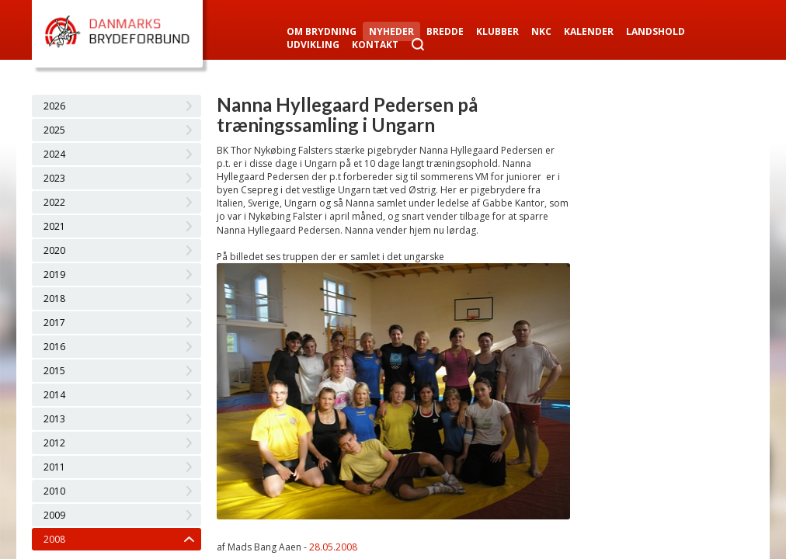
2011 (54, 467)
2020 (54, 250)
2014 (54, 394)
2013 (54, 418)
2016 (54, 346)
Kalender (589, 31)
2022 (54, 202)
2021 (54, 226)
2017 (54, 322)
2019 (54, 274)
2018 (54, 298)
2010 (54, 491)
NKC (541, 31)
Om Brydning (321, 31)
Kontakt (375, 44)
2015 (54, 370)
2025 (54, 130)
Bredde (445, 31)
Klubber (497, 31)
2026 (54, 106)
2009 (54, 515)
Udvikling (313, 44)
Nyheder (391, 31)
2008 (54, 539)
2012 (54, 443)
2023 (54, 178)
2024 (54, 154)
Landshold (655, 31)
